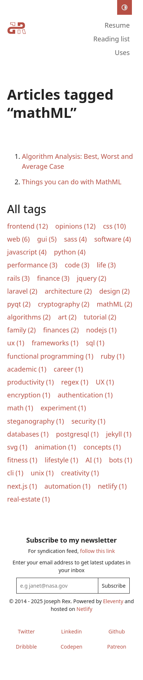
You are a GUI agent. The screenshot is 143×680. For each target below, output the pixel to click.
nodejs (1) (101, 329)
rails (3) (18, 278)
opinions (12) (75, 226)
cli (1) (15, 472)
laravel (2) (22, 291)
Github (116, 631)
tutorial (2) (100, 316)
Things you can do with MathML (71, 181)
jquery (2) (91, 278)
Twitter (26, 631)
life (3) (106, 264)
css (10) (114, 226)
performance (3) (32, 264)
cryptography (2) (63, 304)
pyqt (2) (18, 304)
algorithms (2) (29, 316)
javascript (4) (27, 251)
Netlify (84, 608)
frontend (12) (27, 226)
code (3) (77, 264)
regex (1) (74, 381)
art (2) (67, 316)
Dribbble (26, 646)
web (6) (18, 239)
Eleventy (113, 601)
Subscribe (114, 585)
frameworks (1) (55, 342)
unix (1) (42, 472)
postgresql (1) (77, 434)
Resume (117, 25)
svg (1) (17, 446)
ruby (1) (113, 356)
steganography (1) (35, 421)
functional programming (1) (50, 356)
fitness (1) (22, 459)
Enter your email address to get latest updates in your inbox (71, 566)
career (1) (68, 369)
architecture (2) (68, 291)
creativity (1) (80, 472)
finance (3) (53, 278)
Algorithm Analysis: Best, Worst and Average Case (77, 161)
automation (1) (67, 486)
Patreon (116, 646)
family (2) (21, 329)
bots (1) (120, 459)
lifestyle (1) (61, 459)
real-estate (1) (28, 499)
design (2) (114, 291)
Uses (122, 52)
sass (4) (75, 239)
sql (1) (95, 342)
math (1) (20, 407)
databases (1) (27, 434)
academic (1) (26, 369)
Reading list (111, 38)
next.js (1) (22, 486)
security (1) (88, 421)
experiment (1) (63, 407)
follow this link (97, 550)
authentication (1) (85, 394)
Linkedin (71, 631)
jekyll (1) (119, 434)
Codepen (71, 646)
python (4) (69, 251)
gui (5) (47, 239)
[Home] (16, 40)
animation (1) (55, 446)
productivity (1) (30, 381)
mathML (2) (114, 304)
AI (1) (94, 459)
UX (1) (105, 381)
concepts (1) (102, 446)
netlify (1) (112, 486)
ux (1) (15, 342)
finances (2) (61, 329)
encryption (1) (28, 394)
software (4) (112, 239)
